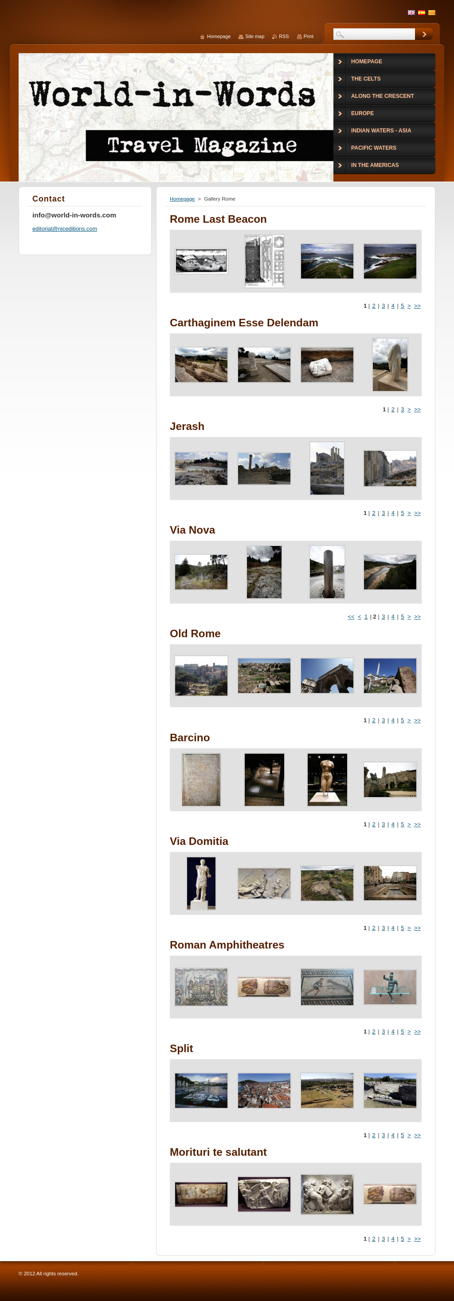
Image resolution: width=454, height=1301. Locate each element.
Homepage (182, 198)
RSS (284, 36)
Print (308, 36)
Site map (254, 36)
